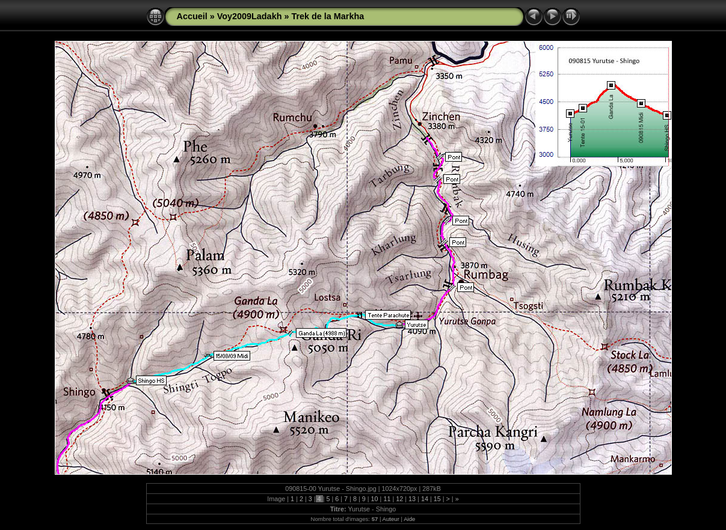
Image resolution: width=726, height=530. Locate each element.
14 (424, 498)
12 (399, 498)
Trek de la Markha (327, 16)
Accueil (192, 16)
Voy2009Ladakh (249, 16)
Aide (409, 519)
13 (412, 498)
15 (437, 498)
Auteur (391, 519)
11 (386, 498)
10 (374, 498)
